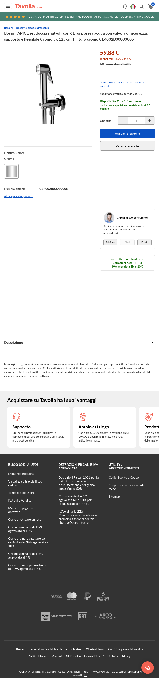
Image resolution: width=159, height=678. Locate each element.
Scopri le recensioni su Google (79, 16)
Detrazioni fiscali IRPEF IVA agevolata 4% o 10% (127, 264)
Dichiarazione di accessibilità (83, 656)
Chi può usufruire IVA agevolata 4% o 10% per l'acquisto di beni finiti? (75, 499)
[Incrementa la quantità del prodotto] (150, 120)
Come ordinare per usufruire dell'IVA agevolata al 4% (27, 567)
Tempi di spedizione (21, 493)
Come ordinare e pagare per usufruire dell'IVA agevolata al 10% (28, 542)
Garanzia (57, 656)
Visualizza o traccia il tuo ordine (25, 483)
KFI (85, 675)
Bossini (8, 27)
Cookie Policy (111, 656)
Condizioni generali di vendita (125, 649)
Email (144, 242)
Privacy (126, 656)
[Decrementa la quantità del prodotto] (123, 120)
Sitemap (114, 496)
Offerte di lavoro (95, 649)
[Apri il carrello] (150, 6)
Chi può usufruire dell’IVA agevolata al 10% (25, 529)
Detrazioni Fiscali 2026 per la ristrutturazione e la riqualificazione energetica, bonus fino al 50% (79, 482)
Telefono (110, 242)
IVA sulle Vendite (19, 500)
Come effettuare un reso (24, 519)
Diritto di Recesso (39, 656)
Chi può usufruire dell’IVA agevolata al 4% (25, 555)
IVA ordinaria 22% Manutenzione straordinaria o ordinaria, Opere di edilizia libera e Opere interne (79, 516)
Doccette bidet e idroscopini (33, 27)
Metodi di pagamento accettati (22, 510)
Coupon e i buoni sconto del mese (127, 487)
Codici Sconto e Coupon (124, 477)
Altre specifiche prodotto (18, 196)
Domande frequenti (21, 473)
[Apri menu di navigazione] (8, 6)
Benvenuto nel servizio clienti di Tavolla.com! (42, 649)
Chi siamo (77, 649)
